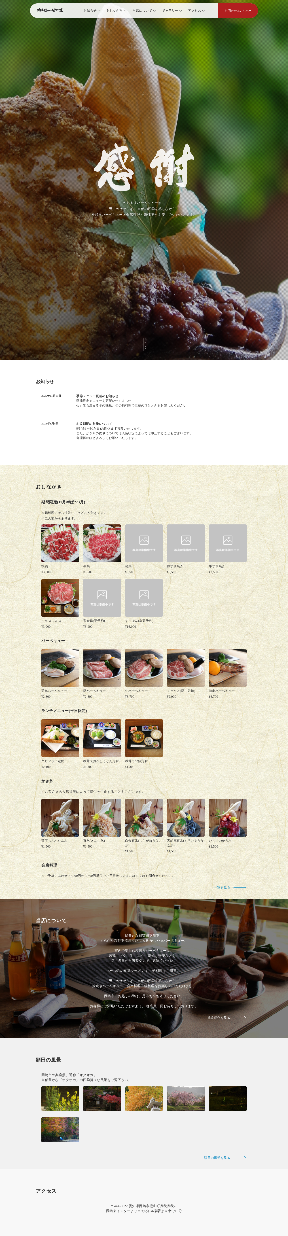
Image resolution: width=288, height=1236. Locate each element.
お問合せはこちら (237, 10)
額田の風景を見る (225, 1100)
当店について (142, 10)
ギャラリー (170, 10)
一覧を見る (230, 829)
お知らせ (90, 10)
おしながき (114, 10)
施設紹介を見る (227, 960)
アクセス (194, 10)
